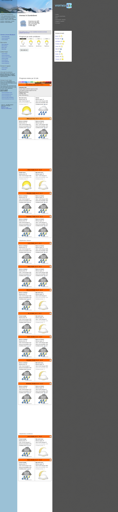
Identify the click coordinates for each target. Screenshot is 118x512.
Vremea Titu (4, 69)
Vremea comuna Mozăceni (7, 34)
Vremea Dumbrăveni (6, 38)
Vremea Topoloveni (5, 63)
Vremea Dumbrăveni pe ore (7, 94)
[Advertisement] (34, 64)
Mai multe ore (24, 50)
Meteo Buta (4, 49)
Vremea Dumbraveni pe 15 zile (8, 98)
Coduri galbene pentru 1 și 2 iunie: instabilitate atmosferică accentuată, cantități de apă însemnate (33, 32)
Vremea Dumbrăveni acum (7, 92)
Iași (56, 51)
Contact (57, 23)
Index (57, 14)
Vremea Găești (4, 67)
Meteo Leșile (4, 47)
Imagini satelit (59, 21)
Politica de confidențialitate (6, 108)
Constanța (57, 43)
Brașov (56, 36)
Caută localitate (60, 16)
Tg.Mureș (57, 56)
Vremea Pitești (4, 53)
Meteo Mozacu (4, 45)
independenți (9, 88)
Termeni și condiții (4, 107)
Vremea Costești (5, 58)
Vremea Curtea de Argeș (6, 56)
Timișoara (57, 59)
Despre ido (3, 106)
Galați (56, 49)
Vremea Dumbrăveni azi (6, 95)
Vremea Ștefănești (5, 61)
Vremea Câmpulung (5, 55)
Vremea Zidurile (5, 39)
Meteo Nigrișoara (5, 44)
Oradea (56, 54)
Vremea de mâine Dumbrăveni (8, 97)
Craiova (56, 46)
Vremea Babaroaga (5, 36)
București (57, 38)
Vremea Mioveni (5, 60)
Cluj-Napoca (57, 41)
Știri (56, 17)
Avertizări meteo (60, 19)
